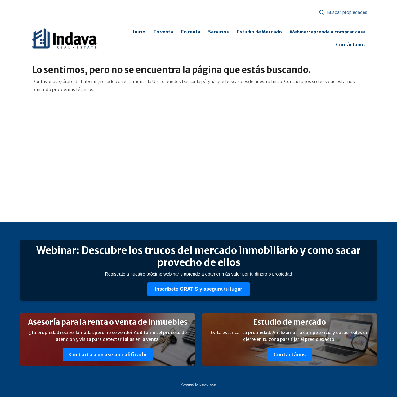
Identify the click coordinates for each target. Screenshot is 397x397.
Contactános (290, 354)
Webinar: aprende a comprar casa (328, 32)
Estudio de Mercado (259, 32)
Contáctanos (351, 44)
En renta (190, 32)
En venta (163, 32)
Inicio (139, 32)
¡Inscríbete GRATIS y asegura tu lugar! (198, 289)
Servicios (218, 32)
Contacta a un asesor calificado (107, 354)
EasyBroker (208, 384)
